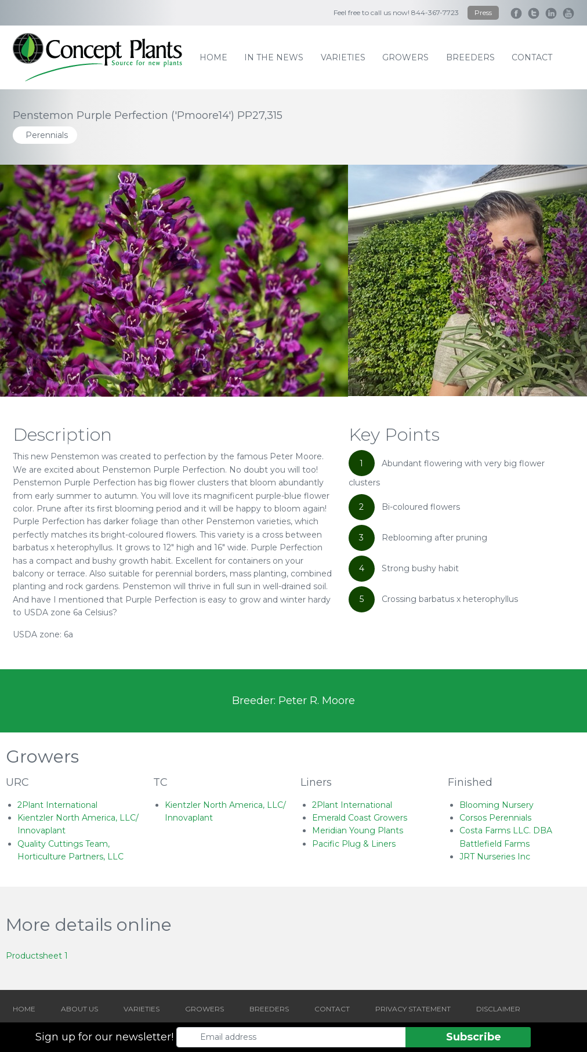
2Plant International (57, 805)
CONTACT (332, 1008)
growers (405, 57)
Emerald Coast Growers (359, 817)
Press (483, 12)
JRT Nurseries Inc (494, 856)
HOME (24, 1008)
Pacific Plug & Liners (354, 844)
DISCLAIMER (498, 1008)
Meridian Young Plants (357, 830)
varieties (343, 57)
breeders (470, 57)
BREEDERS (269, 1008)
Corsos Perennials (495, 817)
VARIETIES (142, 1008)
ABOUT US (79, 1008)
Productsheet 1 (37, 956)
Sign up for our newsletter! (104, 1037)
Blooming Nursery (496, 805)
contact (532, 57)
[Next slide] (543, 281)
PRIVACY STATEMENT (413, 1008)
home (213, 57)
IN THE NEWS (273, 57)
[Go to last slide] (44, 281)
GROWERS (204, 1008)
